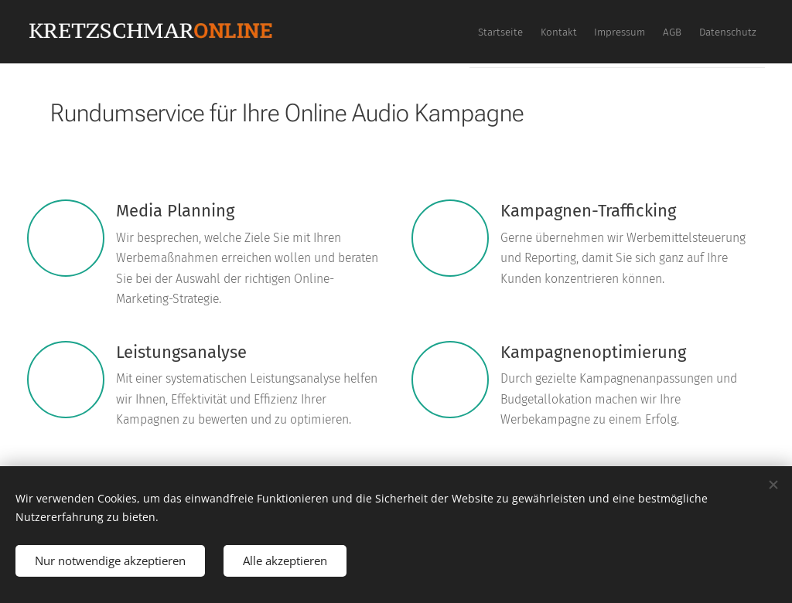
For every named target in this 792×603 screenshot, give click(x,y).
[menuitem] (640, 31)
